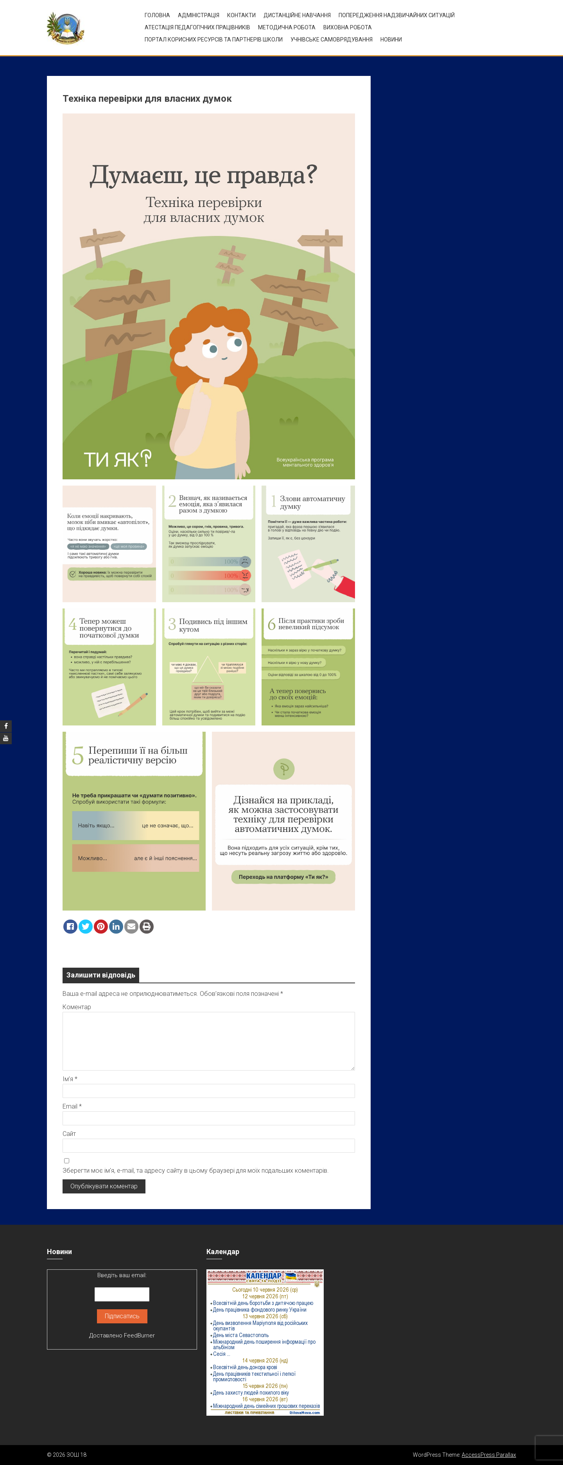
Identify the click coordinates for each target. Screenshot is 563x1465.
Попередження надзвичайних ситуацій (397, 15)
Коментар (77, 1007)
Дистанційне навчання (297, 15)
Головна (157, 15)
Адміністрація (198, 15)
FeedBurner (139, 1335)
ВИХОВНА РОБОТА (347, 27)
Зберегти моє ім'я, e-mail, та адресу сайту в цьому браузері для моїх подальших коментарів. (196, 1170)
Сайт (69, 1133)
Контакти (241, 15)
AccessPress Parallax (489, 1455)
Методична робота (287, 27)
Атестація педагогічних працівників (197, 27)
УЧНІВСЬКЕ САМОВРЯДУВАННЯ (331, 39)
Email (72, 1106)
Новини (391, 39)
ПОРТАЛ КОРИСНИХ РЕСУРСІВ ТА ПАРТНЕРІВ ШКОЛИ (214, 39)
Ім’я (70, 1079)
